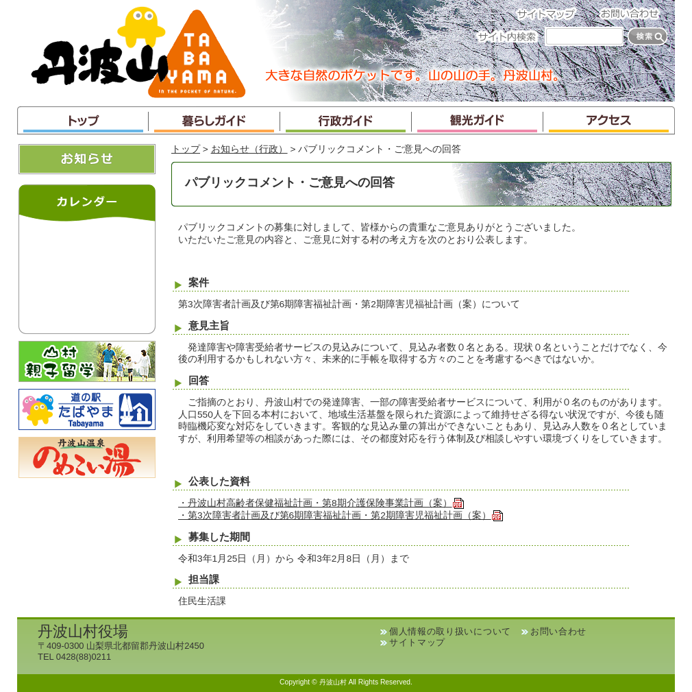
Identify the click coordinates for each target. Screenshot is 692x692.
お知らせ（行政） (249, 149)
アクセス (609, 120)
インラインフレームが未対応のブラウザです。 (87, 274)
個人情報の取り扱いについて (450, 631)
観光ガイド (477, 120)
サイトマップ (550, 13)
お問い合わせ (634, 13)
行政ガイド (346, 120)
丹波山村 (138, 51)
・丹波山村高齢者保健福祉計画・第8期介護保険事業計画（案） (321, 503)
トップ (83, 120)
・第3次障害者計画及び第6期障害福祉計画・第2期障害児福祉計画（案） (341, 515)
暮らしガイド (214, 120)
